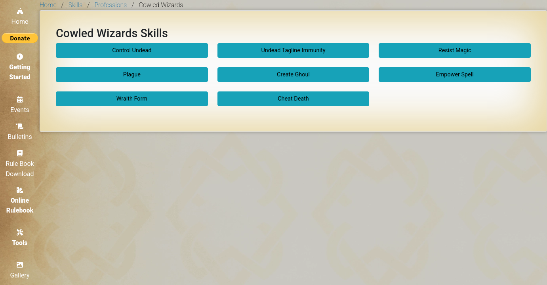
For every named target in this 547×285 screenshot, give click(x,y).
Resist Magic (454, 50)
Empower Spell (455, 74)
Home (19, 16)
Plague (132, 74)
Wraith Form (131, 98)
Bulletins (20, 132)
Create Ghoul (293, 74)
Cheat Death (293, 98)
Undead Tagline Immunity (293, 50)
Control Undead (131, 50)
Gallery (20, 270)
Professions (110, 5)
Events (19, 105)
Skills (75, 5)
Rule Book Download (20, 163)
